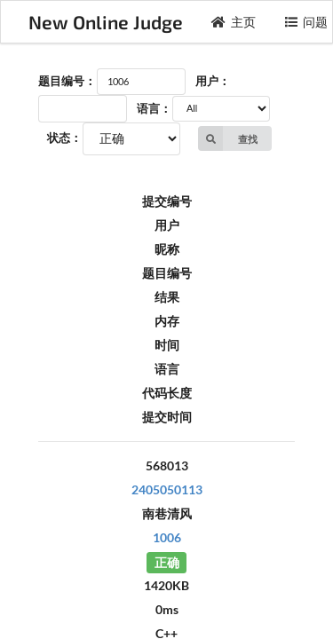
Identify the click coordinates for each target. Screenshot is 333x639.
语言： (154, 108)
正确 (167, 561)
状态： (64, 137)
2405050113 (166, 489)
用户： (212, 81)
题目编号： (67, 81)
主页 (233, 21)
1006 (167, 537)
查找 (228, 138)
